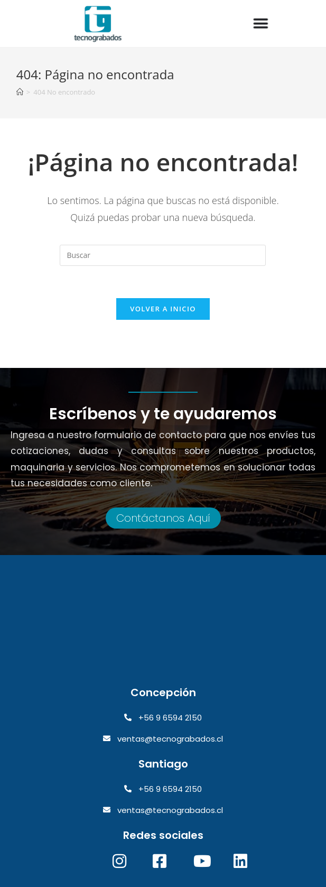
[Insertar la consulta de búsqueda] (163, 255)
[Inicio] (19, 92)
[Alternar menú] (261, 24)
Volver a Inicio (162, 308)
